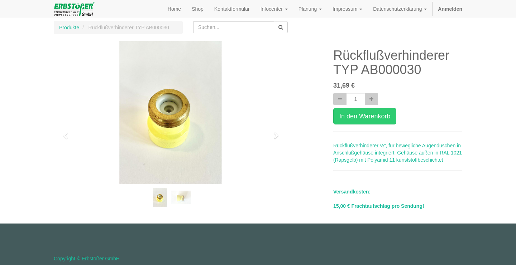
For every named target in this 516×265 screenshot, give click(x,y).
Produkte (69, 27)
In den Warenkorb (364, 116)
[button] (67, 132)
